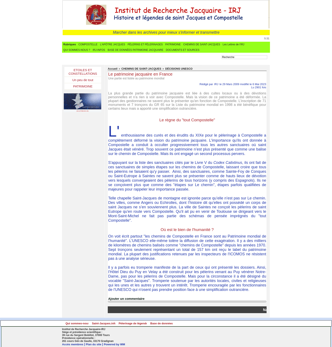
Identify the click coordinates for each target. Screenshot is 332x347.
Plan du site (95, 344)
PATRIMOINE (173, 44)
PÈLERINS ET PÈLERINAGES (145, 44)
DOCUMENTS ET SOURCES (182, 49)
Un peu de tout (83, 81)
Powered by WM (117, 344)
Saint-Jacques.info (139, 323)
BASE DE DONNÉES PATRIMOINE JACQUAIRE (135, 49)
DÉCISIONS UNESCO (170, 68)
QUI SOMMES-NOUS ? (76, 49)
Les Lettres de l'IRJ (233, 44)
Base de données (242, 323)
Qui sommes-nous (88, 323)
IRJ (216, 83)
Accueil (112, 68)
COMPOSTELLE (87, 44)
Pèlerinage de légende (191, 323)
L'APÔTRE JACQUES (112, 44)
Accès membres (73, 344)
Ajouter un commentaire (125, 298)
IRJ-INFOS (99, 49)
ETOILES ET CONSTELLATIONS (83, 72)
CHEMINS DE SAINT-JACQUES (201, 44)
